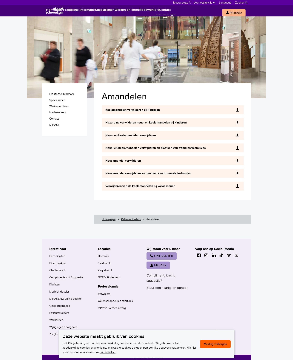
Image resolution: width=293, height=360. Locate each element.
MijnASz (158, 265)
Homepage (108, 219)
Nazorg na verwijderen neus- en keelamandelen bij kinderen (146, 122)
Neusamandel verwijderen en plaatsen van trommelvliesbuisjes (148, 173)
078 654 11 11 (161, 256)
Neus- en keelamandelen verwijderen (130, 135)
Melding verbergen (215, 344)
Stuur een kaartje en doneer (167, 287)
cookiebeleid (107, 352)
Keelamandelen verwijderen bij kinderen (132, 110)
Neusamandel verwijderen (123, 160)
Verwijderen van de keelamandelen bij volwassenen (140, 186)
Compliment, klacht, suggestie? (160, 278)
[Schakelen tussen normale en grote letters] (182, 2)
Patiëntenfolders (131, 219)
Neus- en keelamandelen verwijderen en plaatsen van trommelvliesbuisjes (155, 148)
